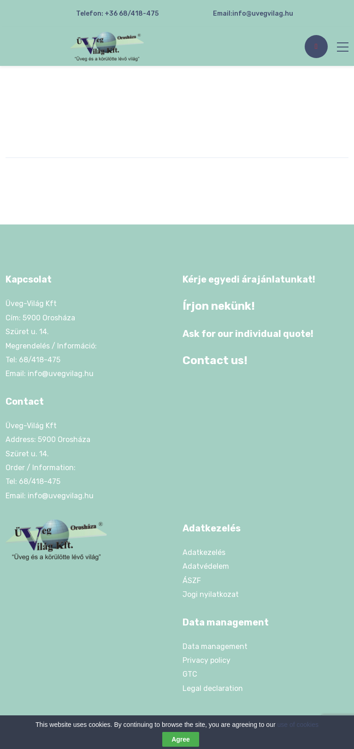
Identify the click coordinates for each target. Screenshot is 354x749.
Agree (180, 739)
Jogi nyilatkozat (211, 594)
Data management (215, 646)
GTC (190, 674)
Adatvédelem (206, 566)
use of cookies (298, 724)
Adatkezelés (204, 552)
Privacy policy (206, 660)
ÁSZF (192, 580)
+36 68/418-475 (132, 14)
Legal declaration (213, 688)
